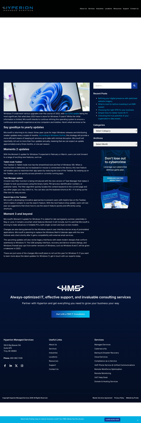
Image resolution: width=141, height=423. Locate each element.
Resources (117, 9)
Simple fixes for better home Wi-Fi (113, 113)
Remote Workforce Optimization (108, 369)
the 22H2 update (72, 113)
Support (126, 9)
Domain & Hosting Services (106, 381)
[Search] (134, 86)
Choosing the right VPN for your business (116, 110)
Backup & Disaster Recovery (106, 353)
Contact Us (134, 9)
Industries (99, 9)
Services (91, 9)
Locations (108, 9)
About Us (83, 9)
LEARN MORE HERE (112, 419)
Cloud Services (101, 357)
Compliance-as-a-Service (105, 361)
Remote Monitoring (102, 373)
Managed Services (102, 344)
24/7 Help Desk (101, 377)
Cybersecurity (100, 349)
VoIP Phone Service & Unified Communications (114, 365)
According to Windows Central (52, 135)
